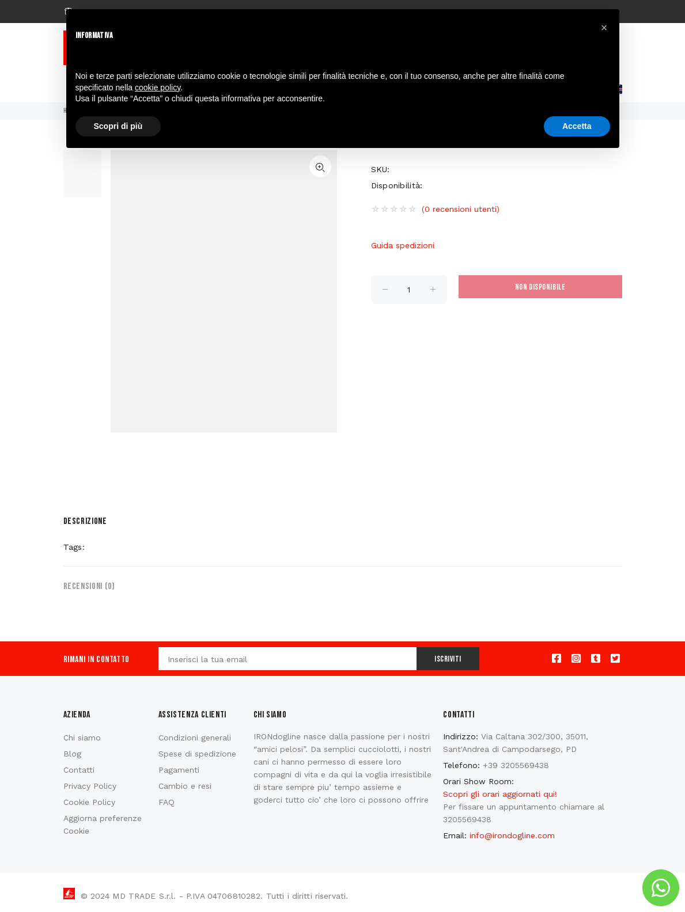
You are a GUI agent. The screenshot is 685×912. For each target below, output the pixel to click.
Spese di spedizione (197, 753)
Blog (72, 753)
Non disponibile (540, 287)
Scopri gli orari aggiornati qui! (500, 794)
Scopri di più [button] (118, 126)
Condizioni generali (194, 737)
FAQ (166, 802)
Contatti (78, 769)
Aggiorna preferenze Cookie (102, 824)
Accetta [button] (577, 126)
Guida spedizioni (402, 245)
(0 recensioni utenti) (460, 209)
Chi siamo (82, 737)
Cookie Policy (89, 802)
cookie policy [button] (157, 87)
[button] (604, 27)
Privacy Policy (89, 786)
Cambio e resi (184, 786)
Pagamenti (178, 769)
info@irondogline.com (512, 835)
